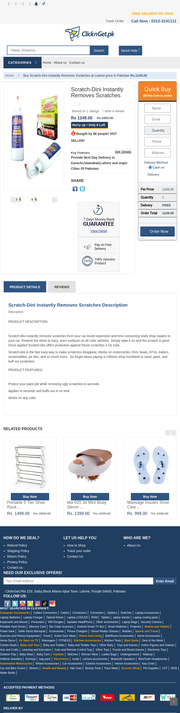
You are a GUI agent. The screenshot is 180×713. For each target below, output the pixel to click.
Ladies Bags (109, 654)
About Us (134, 545)
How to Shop (76, 545)
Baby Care (43, 654)
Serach (99, 50)
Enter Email (165, 581)
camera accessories (95, 659)
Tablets (105, 617)
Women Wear (89, 654)
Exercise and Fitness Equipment (20, 635)
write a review (113, 111)
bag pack (45, 659)
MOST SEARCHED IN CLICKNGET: (24, 608)
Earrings (30, 659)
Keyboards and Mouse (14, 622)
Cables (64, 612)
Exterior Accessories (98, 663)
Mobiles (127, 631)
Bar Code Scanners (61, 626)
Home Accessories (148, 635)
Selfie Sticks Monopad (31, 631)
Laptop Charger (33, 617)
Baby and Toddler (54, 645)
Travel (47, 635)
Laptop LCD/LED (77, 617)
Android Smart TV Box (90, 626)
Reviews (61, 287)
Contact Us (75, 556)
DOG (174, 668)
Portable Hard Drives (13, 626)
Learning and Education (36, 649)
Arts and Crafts (9, 649)
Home (47, 62)
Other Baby (106, 645)
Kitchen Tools (113, 640)
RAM (94, 617)
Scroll (174, 702)
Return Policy (16, 556)
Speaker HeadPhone (80, 622)
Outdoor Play (8, 654)
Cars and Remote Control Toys (74, 649)
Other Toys (102, 649)
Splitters (112, 612)
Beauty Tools (93, 668)
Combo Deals (8, 645)
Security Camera (151, 622)
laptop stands (121, 617)
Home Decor (7, 640)
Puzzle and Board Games (128, 649)
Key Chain (148, 663)
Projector (135, 626)
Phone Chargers (77, 631)
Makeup (148, 654)
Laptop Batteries (10, 617)
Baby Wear (26, 654)
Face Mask (111, 668)
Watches (72, 654)
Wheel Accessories (47, 663)
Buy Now (30, 496)
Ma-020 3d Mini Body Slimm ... (86, 504)
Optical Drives (55, 617)
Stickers (34, 668)
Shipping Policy (18, 551)
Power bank (7, 631)
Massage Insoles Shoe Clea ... (148, 504)
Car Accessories (73, 663)
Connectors (79, 612)
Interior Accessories (126, 663)
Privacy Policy (17, 562)
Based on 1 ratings (85, 111)
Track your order (79, 551)
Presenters (38, 622)
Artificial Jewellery (11, 659)
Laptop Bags (129, 622)
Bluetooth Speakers (123, 659)
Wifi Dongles (55, 622)
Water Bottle (7, 672)
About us (60, 62)
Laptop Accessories (147, 612)
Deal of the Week (152, 640)
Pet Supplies (151, 668)
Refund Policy (17, 545)
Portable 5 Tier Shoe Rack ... (26, 504)
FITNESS (65, 640)
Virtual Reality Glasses (105, 631)
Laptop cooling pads (145, 617)
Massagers (48, 640)
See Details (123, 152)
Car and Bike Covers (13, 668)
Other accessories (107, 622)
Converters (97, 612)
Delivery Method (156, 162)
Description (15, 312)
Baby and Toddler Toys (82, 645)
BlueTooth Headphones (152, 659)
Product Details (25, 287)
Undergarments (129, 654)
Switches (126, 612)
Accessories (56, 631)
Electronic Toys (157, 649)
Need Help (130, 50)
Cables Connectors (45, 612)
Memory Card (37, 626)
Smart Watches (117, 626)
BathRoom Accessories (119, 635)
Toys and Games (127, 645)
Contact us (77, 62)
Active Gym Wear (65, 635)
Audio (75, 659)
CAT (165, 668)
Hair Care (76, 668)
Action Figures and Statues (157, 645)
